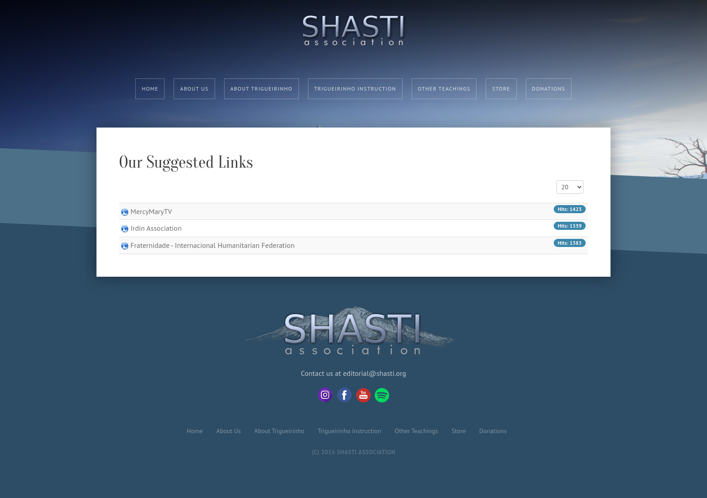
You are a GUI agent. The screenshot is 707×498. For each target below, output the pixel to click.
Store (501, 88)
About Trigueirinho (261, 88)
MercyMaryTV (151, 211)
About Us (194, 88)
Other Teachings (444, 88)
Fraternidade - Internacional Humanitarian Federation (212, 245)
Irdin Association (155, 228)
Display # (556, 180)
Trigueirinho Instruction (355, 88)
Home (150, 88)
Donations (548, 88)
